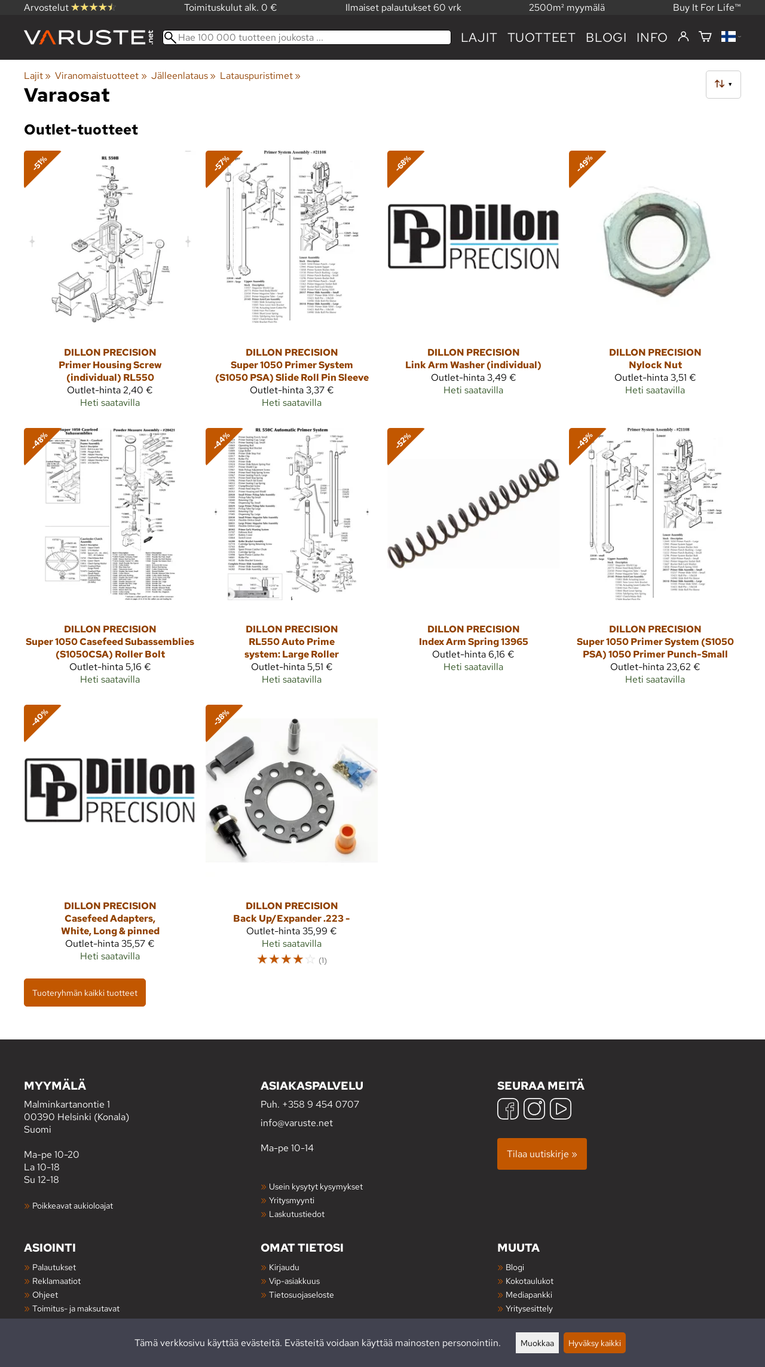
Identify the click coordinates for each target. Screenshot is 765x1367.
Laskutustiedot (297, 1213)
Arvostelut (70, 7)
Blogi (515, 1267)
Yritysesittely (529, 1308)
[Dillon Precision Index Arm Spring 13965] (473, 561)
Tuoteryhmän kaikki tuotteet (84, 992)
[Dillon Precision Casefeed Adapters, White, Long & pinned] (110, 841)
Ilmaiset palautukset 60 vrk (403, 7)
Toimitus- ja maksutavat (76, 1308)
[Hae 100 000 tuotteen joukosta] (307, 37)
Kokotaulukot (529, 1280)
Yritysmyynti (291, 1200)
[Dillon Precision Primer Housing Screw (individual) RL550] (110, 284)
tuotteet (541, 37)
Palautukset (54, 1267)
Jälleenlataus (183, 75)
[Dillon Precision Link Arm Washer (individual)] (473, 284)
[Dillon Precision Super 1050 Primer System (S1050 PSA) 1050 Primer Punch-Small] (655, 561)
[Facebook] (508, 1110)
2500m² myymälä (567, 7)
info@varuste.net (297, 1123)
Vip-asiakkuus (294, 1280)
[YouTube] (560, 1110)
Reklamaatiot (56, 1280)
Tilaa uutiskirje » (542, 1154)
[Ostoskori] (705, 37)
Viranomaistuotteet (100, 75)
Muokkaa (537, 1342)
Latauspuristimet (260, 75)
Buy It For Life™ (707, 7)
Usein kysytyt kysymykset (316, 1186)
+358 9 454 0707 (320, 1104)
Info (652, 37)
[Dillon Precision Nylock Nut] (655, 284)
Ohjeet (45, 1294)
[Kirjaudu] (683, 37)
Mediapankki (529, 1294)
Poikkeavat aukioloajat (72, 1205)
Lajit (479, 37)
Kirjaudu (284, 1267)
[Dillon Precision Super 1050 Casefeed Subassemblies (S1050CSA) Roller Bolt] (110, 561)
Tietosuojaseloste (301, 1294)
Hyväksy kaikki (594, 1342)
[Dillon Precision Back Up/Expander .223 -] (292, 841)
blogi (606, 37)
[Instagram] (534, 1110)
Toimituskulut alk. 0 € (230, 7)
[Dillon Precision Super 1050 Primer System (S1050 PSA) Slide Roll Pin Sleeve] (292, 284)
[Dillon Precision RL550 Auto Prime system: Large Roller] (292, 561)
